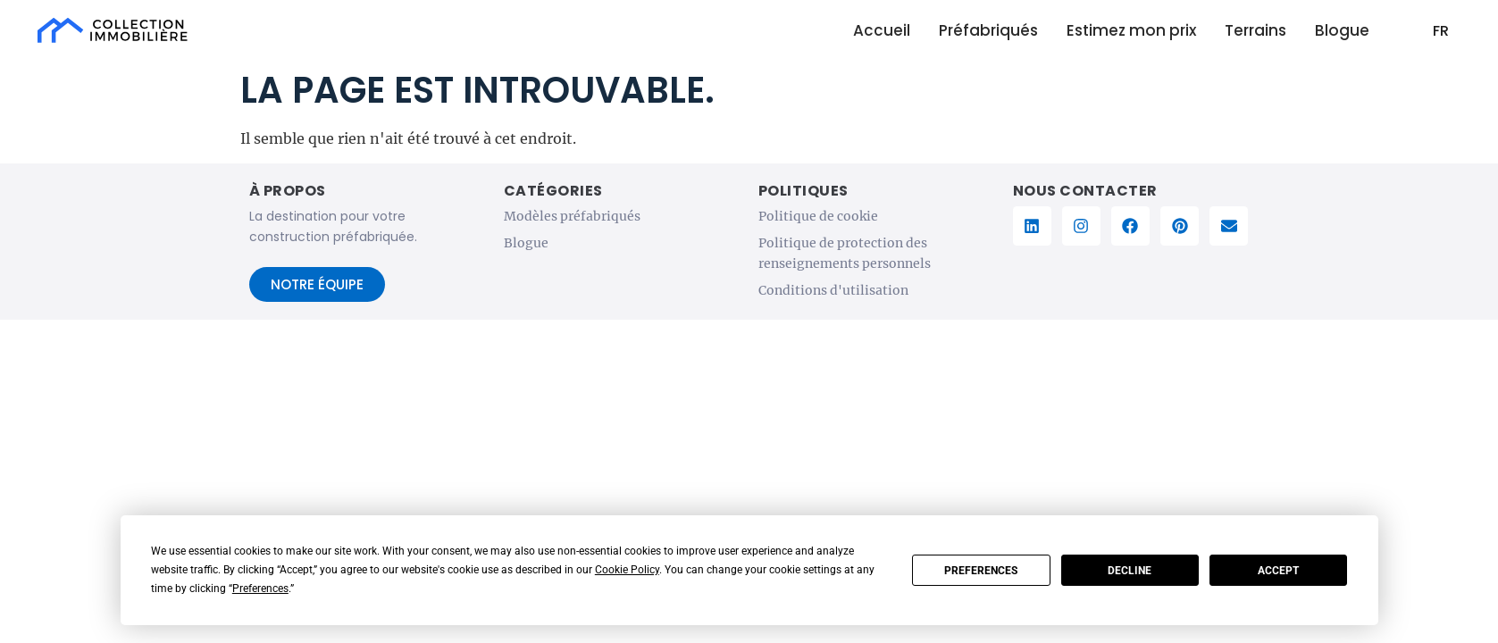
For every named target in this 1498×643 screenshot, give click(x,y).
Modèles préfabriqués (572, 216)
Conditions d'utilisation (833, 290)
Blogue (526, 243)
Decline (1129, 570)
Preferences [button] (260, 588)
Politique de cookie (818, 216)
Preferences (980, 570)
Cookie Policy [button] (627, 570)
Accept (1278, 570)
